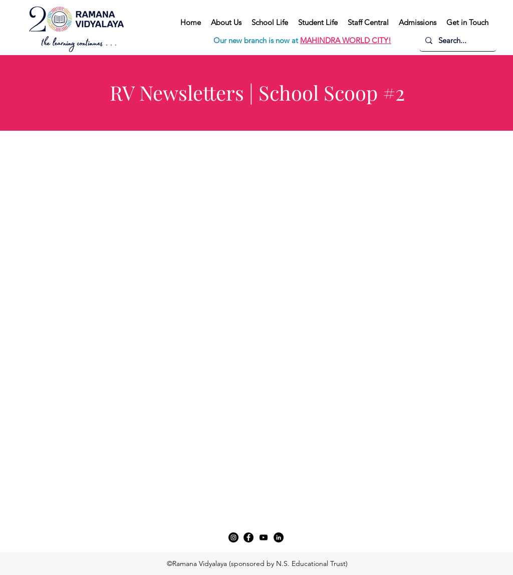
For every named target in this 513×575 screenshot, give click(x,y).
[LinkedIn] (279, 537)
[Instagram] (233, 537)
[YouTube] (264, 537)
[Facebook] (248, 537)
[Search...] (456, 40)
